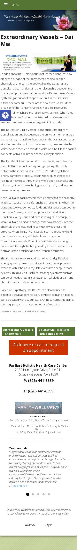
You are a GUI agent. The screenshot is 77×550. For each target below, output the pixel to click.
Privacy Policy (61, 513)
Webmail (30, 525)
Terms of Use (44, 513)
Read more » (19, 486)
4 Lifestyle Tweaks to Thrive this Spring (54, 331)
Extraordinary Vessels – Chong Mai (18, 331)
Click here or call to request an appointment (38, 347)
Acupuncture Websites (18, 510)
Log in (48, 525)
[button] (5, 115)
